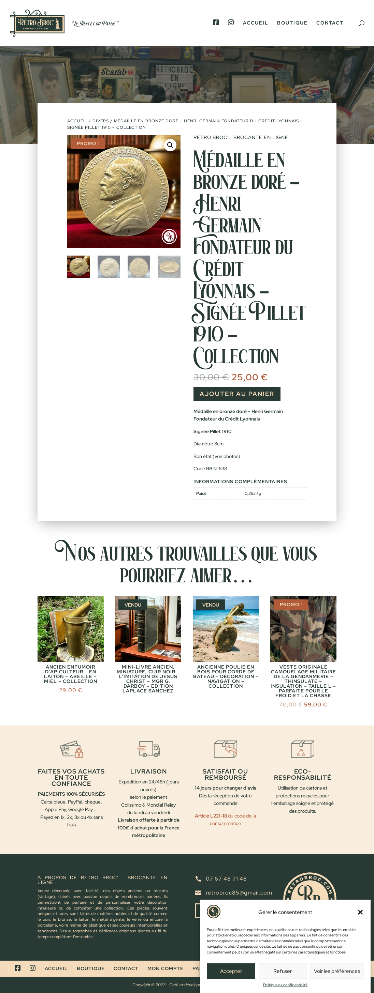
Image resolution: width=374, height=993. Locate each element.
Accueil (256, 23)
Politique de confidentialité (285, 989)
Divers (100, 121)
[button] (360, 916)
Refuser (282, 975)
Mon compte (165, 968)
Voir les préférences (337, 975)
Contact (330, 23)
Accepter (231, 975)
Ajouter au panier (237, 394)
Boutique (292, 23)
